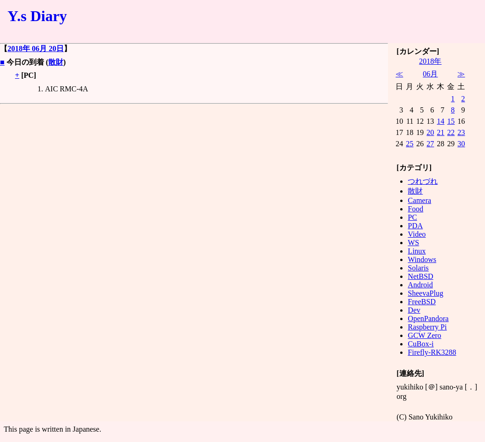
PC (412, 217)
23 (461, 132)
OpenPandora (428, 318)
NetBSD (420, 276)
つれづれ (423, 181)
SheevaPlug (425, 293)
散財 (55, 62)
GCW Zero (424, 335)
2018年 (430, 61)
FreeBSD (422, 302)
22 (451, 132)
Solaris (418, 268)
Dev (414, 310)
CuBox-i (420, 344)
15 (451, 121)
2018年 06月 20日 (35, 48)
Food (415, 209)
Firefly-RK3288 (432, 352)
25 (409, 144)
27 (430, 144)
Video (416, 234)
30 (461, 144)
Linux (416, 251)
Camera (419, 200)
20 (430, 132)
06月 (430, 74)
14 (440, 121)
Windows (422, 259)
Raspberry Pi (427, 327)
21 (440, 132)
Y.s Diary (37, 15)
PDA (415, 226)
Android (420, 285)
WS (413, 243)
